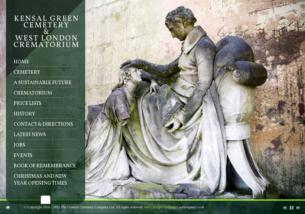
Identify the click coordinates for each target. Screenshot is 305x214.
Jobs (19, 145)
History (24, 114)
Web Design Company (160, 207)
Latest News (30, 134)
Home (21, 62)
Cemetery (27, 72)
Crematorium (33, 93)
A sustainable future (42, 82)
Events (23, 155)
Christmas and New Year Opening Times (40, 180)
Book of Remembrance (45, 166)
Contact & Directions (43, 124)
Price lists (27, 103)
